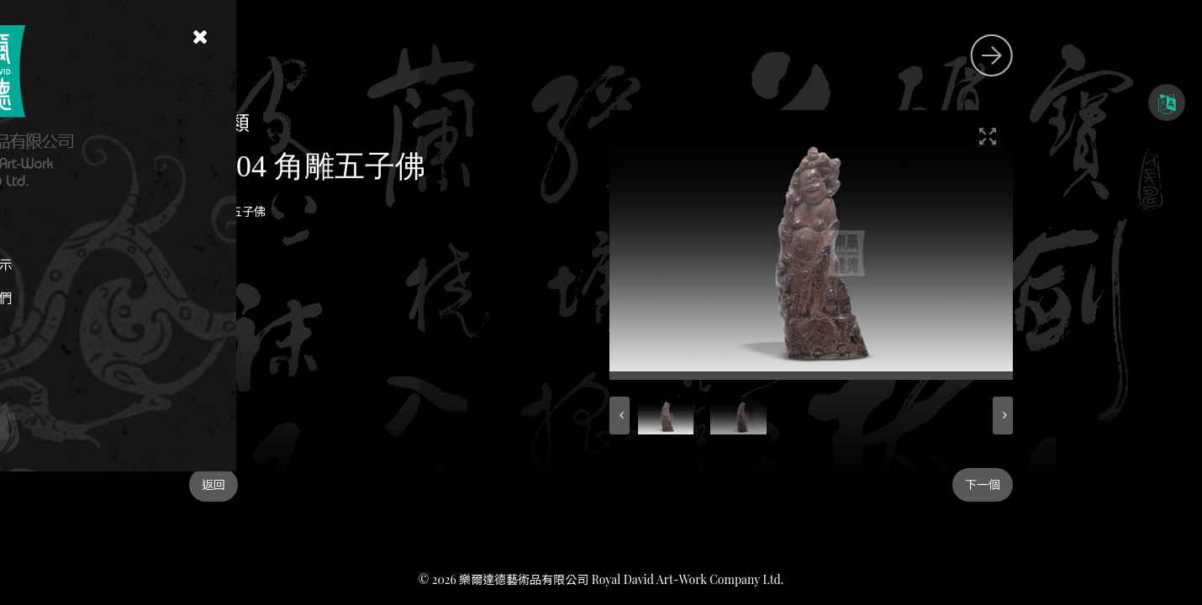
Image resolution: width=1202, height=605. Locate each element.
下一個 (1134, 484)
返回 (365, 484)
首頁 (151, 230)
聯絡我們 (151, 298)
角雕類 (370, 121)
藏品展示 (151, 264)
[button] (771, 415)
